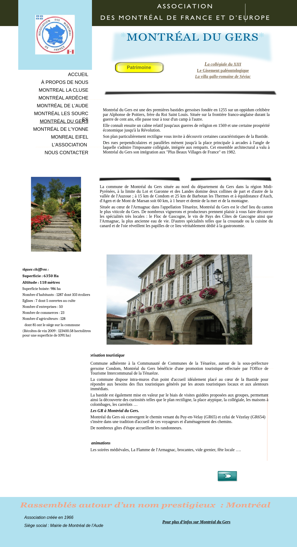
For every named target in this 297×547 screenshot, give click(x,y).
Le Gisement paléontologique (223, 70)
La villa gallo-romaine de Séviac (223, 76)
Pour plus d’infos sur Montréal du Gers (196, 522)
